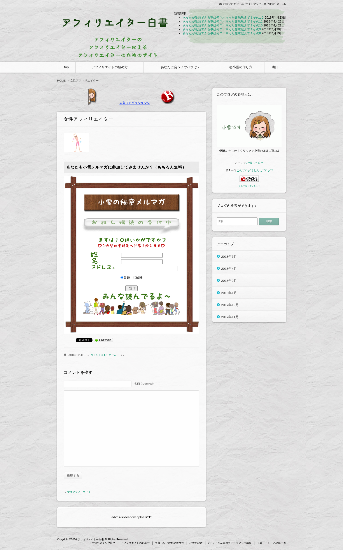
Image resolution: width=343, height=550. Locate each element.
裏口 (275, 67)
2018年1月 (229, 292)
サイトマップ (253, 3)
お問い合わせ (231, 3)
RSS (283, 3)
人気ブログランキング (249, 186)
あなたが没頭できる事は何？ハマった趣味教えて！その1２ (223, 17)
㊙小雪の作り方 (240, 67)
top (66, 67)
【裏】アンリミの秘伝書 (271, 543)
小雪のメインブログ (103, 543)
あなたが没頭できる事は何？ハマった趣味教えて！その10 (223, 25)
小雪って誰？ (254, 163)
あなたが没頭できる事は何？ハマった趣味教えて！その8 (222, 33)
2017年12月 (230, 304)
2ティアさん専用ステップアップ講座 (230, 543)
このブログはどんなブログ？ (254, 170)
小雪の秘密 (196, 543)
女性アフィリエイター (80, 492)
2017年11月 (230, 317)
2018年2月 (229, 280)
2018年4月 (229, 268)
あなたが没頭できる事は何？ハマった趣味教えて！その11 (223, 21)
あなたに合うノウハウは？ (180, 67)
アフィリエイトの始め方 (110, 67)
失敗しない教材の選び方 (169, 543)
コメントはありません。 (104, 355)
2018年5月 (229, 256)
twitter (271, 3)
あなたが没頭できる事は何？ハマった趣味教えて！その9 (222, 29)
